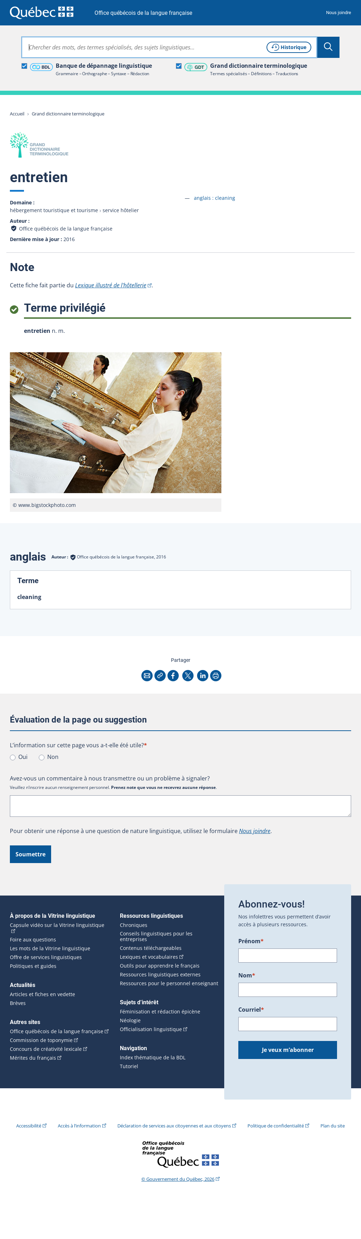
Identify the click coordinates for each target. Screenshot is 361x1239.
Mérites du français (33, 1058)
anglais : (214, 197)
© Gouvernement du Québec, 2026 (177, 1179)
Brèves (18, 1003)
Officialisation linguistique (151, 1029)
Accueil (17, 113)
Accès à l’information (79, 1126)
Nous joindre (338, 12)
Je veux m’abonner (288, 1050)
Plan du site (332, 1126)
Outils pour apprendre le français (160, 966)
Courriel (251, 1009)
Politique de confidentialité (275, 1126)
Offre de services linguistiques (46, 957)
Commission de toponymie (41, 1040)
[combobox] (169, 47)
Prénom (251, 941)
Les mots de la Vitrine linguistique (50, 948)
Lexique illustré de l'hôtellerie (110, 285)
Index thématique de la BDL (152, 1057)
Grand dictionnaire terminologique (68, 113)
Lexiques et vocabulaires (149, 957)
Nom (246, 975)
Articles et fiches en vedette (42, 994)
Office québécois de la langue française (143, 13)
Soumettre (30, 854)
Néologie (130, 1020)
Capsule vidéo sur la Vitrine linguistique (57, 925)
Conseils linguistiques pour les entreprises (156, 936)
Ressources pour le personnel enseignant (169, 983)
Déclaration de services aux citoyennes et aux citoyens (174, 1126)
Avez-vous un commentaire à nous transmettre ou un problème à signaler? (110, 778)
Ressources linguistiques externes (160, 974)
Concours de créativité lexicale (46, 1049)
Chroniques (133, 925)
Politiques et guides (33, 966)
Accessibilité (28, 1126)
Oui (22, 757)
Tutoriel (129, 1066)
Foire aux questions (33, 939)
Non (53, 757)
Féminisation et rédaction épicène (160, 1011)
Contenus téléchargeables (151, 948)
